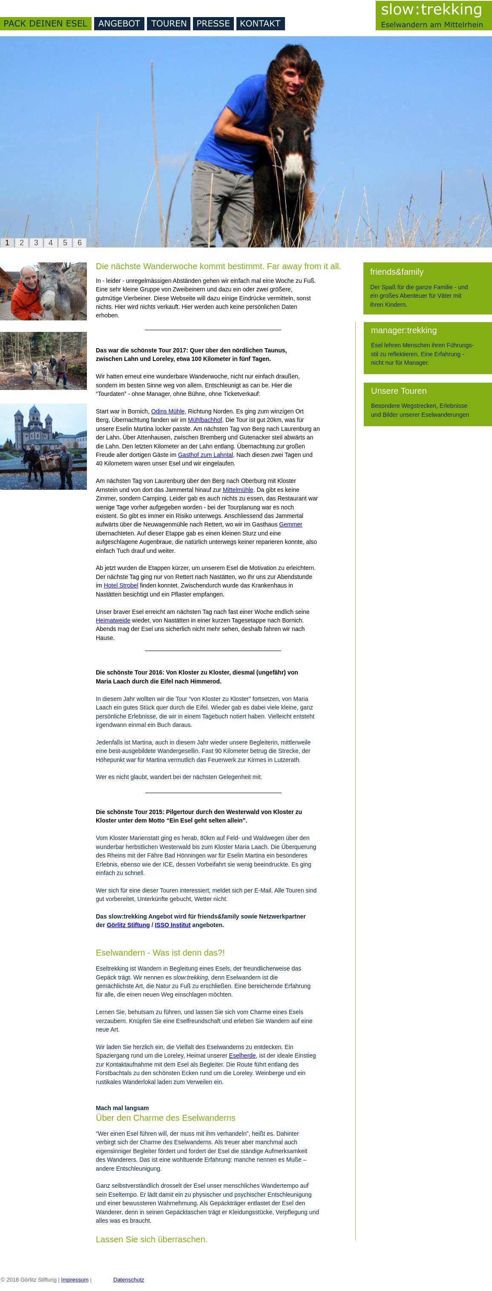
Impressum (75, 1279)
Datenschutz (128, 1279)
